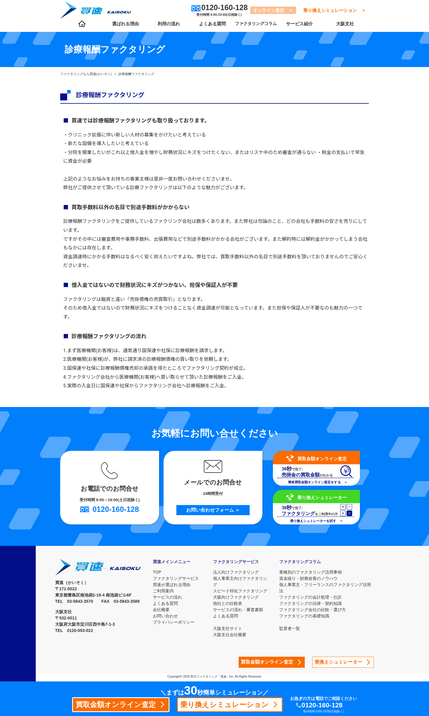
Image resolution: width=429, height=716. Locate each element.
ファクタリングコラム (252, 27)
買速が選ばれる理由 (171, 584)
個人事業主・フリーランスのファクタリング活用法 (326, 587)
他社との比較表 (230, 603)
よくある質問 (209, 27)
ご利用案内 (163, 590)
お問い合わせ (165, 616)
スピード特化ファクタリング (242, 590)
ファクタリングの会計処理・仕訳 (312, 597)
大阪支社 (342, 27)
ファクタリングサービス (176, 578)
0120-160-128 (329, 705)
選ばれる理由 (124, 27)
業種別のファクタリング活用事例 (312, 572)
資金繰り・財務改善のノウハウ (310, 578)
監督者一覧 (291, 628)
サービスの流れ (167, 597)
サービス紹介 (294, 27)
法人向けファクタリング (238, 572)
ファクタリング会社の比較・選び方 (314, 609)
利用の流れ (166, 27)
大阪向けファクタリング (238, 597)
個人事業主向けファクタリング (242, 581)
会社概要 (161, 609)
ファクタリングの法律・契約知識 (312, 603)
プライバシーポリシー (174, 622)
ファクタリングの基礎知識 (306, 616)
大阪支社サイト (230, 628)
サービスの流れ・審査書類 (240, 609)
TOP (157, 572)
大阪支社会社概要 (232, 634)
